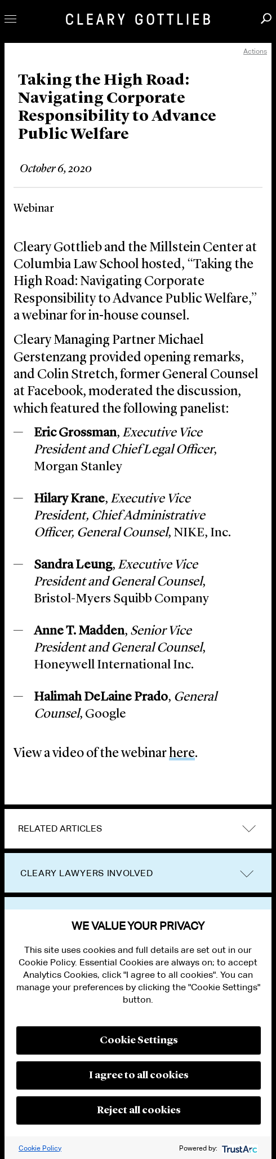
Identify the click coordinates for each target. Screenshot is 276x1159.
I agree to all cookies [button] (139, 1075)
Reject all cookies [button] (139, 1110)
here (182, 753)
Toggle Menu (10, 19)
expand (249, 829)
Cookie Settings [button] (139, 1040)
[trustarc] (238, 1148)
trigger (246, 873)
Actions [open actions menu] (255, 51)
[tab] (138, 829)
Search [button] (266, 18)
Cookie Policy (40, 1148)
